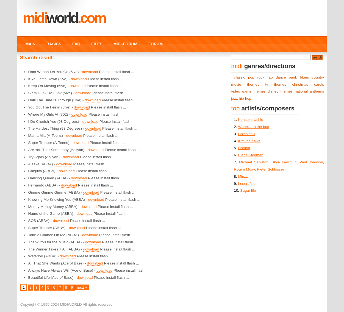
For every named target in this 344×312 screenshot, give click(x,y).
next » (82, 287)
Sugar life (248, 190)
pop (251, 77)
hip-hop (245, 98)
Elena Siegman (250, 155)
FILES (96, 44)
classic (239, 77)
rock (260, 77)
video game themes (248, 91)
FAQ (76, 44)
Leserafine (246, 184)
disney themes (280, 91)
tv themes (275, 84)
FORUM (155, 44)
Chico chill (246, 134)
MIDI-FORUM (125, 44)
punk (293, 77)
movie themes (245, 84)
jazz (234, 98)
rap (270, 77)
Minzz (243, 176)
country (318, 77)
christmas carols (308, 84)
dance (281, 77)
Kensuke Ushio (250, 120)
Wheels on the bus (253, 127)
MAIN (30, 44)
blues (304, 77)
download (90, 72)
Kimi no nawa (249, 141)
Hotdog (244, 148)
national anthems (309, 91)
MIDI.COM (64, 18)
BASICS (53, 44)
